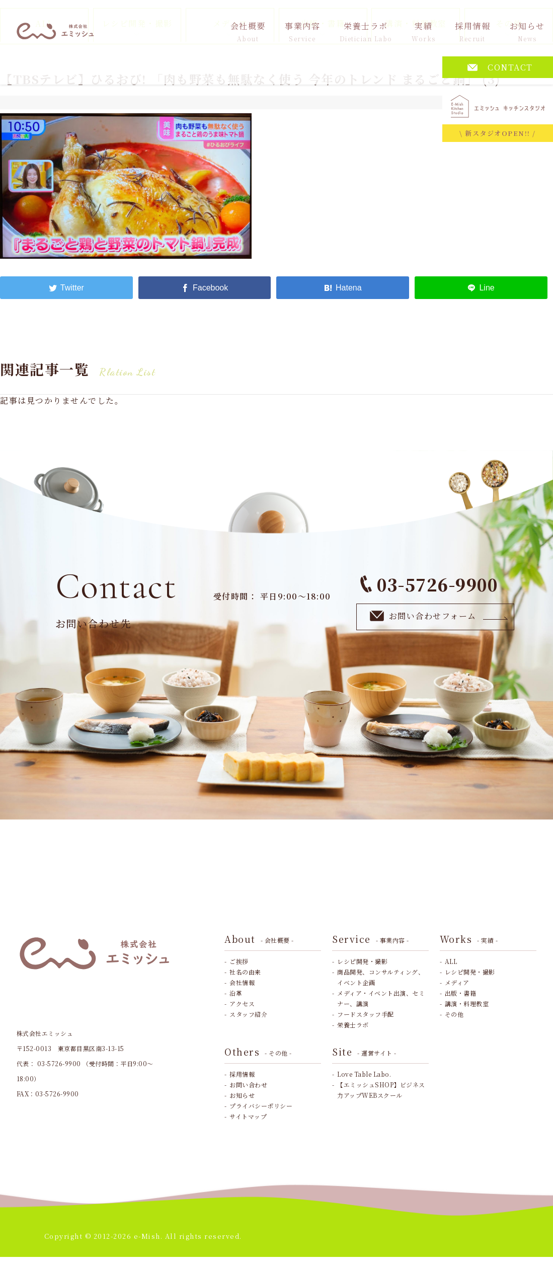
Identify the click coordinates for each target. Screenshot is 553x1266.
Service (370, 938)
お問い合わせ (248, 1084)
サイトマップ (248, 1116)
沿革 (235, 993)
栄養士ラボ (366, 31)
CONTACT (500, 67)
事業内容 (302, 31)
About (259, 938)
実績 (424, 31)
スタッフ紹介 (248, 1014)
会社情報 (242, 982)
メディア (457, 982)
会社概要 (248, 31)
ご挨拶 (239, 961)
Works (469, 938)
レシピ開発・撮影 (362, 961)
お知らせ (527, 31)
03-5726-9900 (429, 584)
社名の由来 (245, 971)
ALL (451, 961)
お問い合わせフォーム (439, 616)
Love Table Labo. (364, 1074)
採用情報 (472, 31)
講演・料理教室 (467, 1003)
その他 (454, 1014)
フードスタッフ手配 (365, 1014)
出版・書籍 (461, 993)
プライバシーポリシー (260, 1105)
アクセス (242, 1003)
